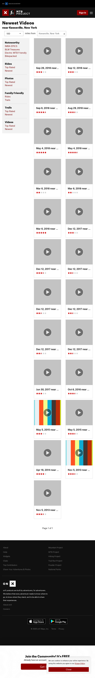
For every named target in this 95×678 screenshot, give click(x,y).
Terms (53, 629)
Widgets (6, 556)
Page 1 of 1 (47, 528)
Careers (6, 609)
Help (5, 552)
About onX (7, 604)
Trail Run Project (55, 560)
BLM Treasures (12, 49)
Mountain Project (55, 547)
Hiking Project (54, 556)
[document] (69, 665)
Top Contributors (10, 565)
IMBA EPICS (11, 46)
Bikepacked (11, 56)
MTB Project (53, 552)
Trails (7, 99)
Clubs (5, 560)
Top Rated (10, 67)
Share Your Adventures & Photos (16, 569)
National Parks (54, 569)
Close (68, 669)
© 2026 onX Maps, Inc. (40, 629)
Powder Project (54, 565)
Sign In (82, 12)
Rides (8, 96)
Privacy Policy (80, 663)
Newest (8, 70)
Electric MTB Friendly (15, 52)
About (5, 547)
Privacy (61, 629)
